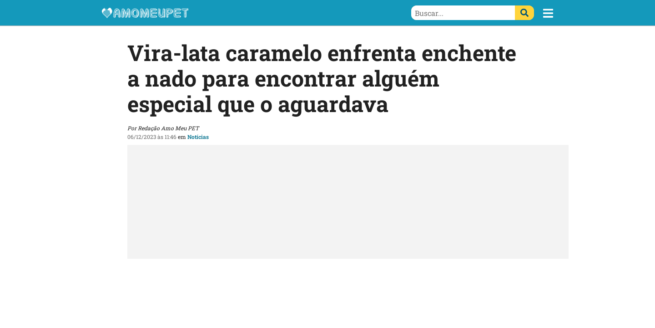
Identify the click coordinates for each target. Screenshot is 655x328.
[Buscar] (524, 12)
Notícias (198, 136)
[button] (548, 13)
